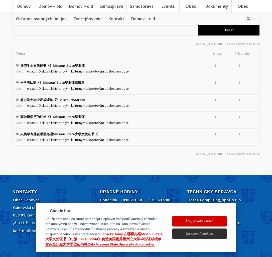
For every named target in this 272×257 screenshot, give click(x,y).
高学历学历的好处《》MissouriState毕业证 (52, 116)
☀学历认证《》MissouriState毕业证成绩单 (52, 82)
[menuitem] (24, 6)
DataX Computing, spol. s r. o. (215, 199)
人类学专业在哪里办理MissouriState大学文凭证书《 (59, 134)
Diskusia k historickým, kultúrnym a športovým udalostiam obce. (84, 71)
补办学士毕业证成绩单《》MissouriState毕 (52, 100)
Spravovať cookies (199, 234)
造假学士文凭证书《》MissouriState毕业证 (52, 65)
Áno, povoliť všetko (199, 221)
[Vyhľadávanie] (248, 18)
